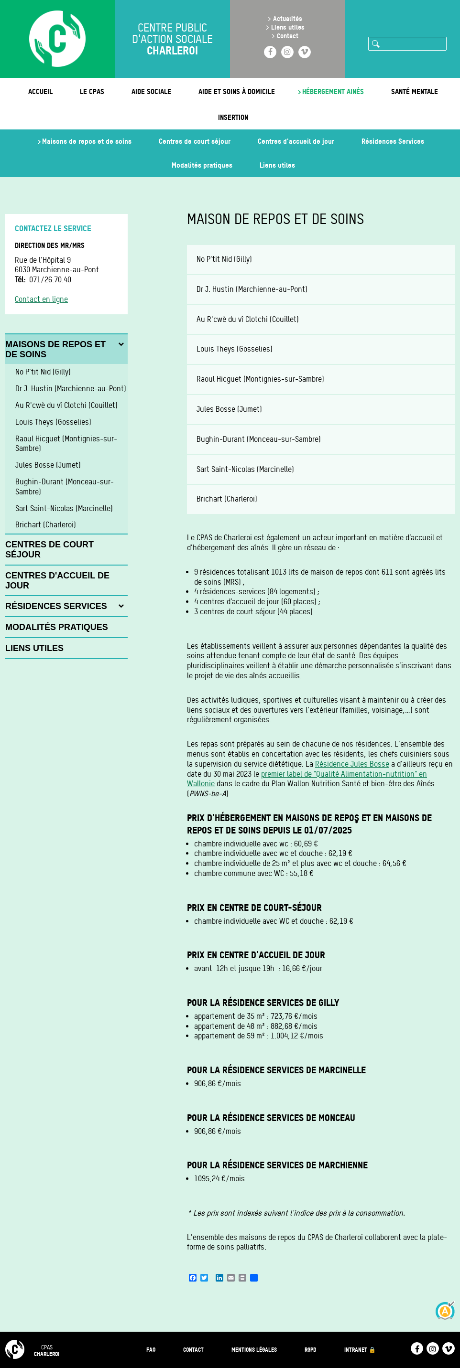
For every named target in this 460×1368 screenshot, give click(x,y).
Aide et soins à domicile (236, 91)
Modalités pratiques (202, 165)
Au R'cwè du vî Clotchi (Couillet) (248, 319)
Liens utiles (288, 27)
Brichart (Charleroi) (227, 498)
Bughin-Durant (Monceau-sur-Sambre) (259, 439)
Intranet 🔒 (360, 1349)
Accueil (40, 91)
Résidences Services (392, 141)
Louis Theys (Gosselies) (235, 348)
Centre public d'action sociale (172, 39)
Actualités (287, 18)
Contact (287, 36)
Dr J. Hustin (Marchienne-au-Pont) (252, 289)
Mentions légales (254, 1349)
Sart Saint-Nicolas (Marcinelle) (245, 469)
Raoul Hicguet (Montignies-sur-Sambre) (260, 379)
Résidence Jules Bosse (352, 764)
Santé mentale (414, 91)
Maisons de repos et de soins (86, 141)
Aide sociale (151, 91)
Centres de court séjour (194, 141)
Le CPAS (92, 91)
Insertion (233, 117)
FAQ (150, 1349)
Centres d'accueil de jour (296, 141)
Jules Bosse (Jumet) (229, 409)
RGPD (311, 1349)
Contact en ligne (41, 299)
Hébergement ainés (333, 91)
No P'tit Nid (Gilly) (224, 259)
